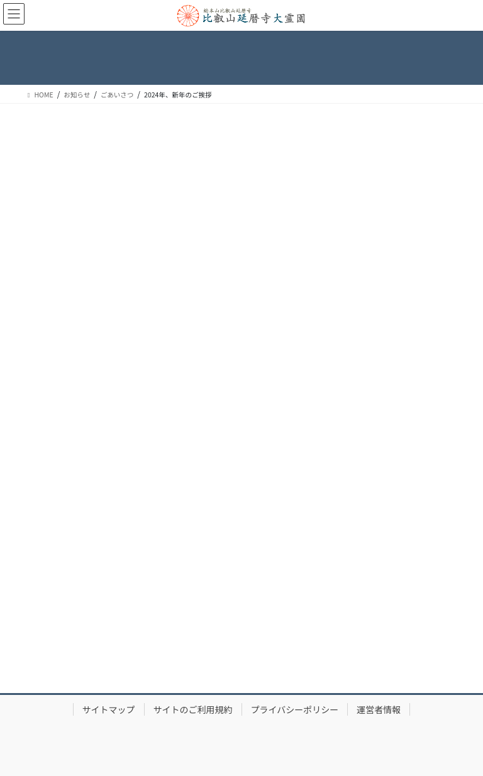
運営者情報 (379, 709)
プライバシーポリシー (295, 709)
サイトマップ (108, 709)
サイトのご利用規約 (193, 709)
